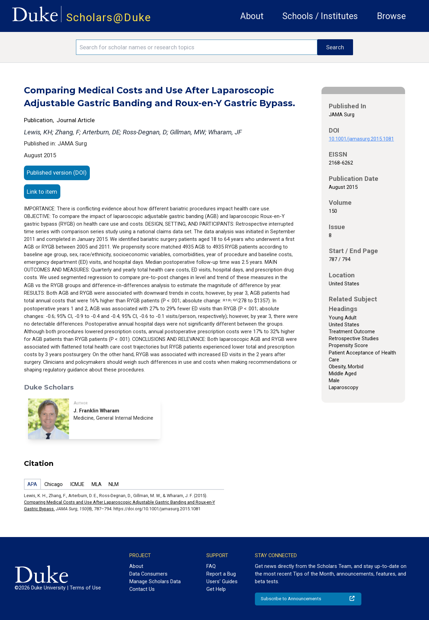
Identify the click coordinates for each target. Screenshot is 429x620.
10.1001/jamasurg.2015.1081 (361, 139)
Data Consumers (148, 574)
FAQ (211, 566)
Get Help (216, 589)
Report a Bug (221, 574)
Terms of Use (85, 588)
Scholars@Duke (108, 17)
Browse (391, 16)
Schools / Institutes (320, 16)
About (252, 16)
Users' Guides (222, 581)
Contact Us (142, 589)
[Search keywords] (196, 47)
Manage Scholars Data (155, 581)
